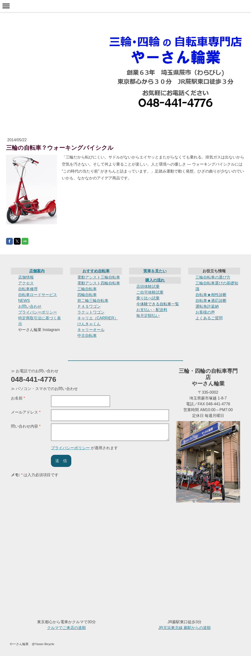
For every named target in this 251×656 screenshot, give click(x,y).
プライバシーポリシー (37, 312)
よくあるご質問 (209, 318)
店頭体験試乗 (148, 286)
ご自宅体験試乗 (149, 292)
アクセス (26, 283)
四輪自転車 (87, 295)
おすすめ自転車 (96, 271)
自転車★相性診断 (211, 295)
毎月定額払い (148, 316)
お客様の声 (205, 312)
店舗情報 (26, 277)
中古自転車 (87, 335)
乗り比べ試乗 (148, 298)
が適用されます (84, 448)
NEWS (24, 301)
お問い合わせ (29, 306)
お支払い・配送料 (151, 310)
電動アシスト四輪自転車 (98, 283)
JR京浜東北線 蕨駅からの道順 (184, 628)
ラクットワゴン (91, 312)
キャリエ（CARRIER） (97, 318)
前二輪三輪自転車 (92, 301)
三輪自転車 (87, 289)
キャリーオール (91, 330)
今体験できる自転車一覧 (157, 304)
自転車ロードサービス (37, 295)
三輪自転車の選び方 (212, 277)
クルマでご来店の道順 (66, 628)
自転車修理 (28, 289)
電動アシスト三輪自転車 (98, 277)
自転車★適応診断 (211, 301)
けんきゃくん (89, 324)
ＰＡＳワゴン (89, 306)
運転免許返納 (207, 306)
